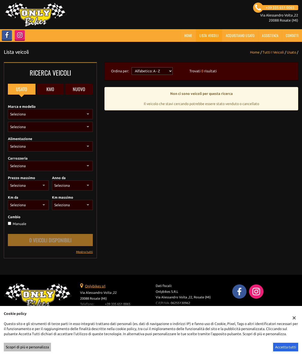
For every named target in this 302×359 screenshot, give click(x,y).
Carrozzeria (18, 158)
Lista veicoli (209, 35)
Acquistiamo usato (240, 35)
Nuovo (79, 89)
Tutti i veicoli (273, 52)
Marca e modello (22, 107)
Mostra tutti (84, 251)
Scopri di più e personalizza (27, 347)
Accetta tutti (285, 347)
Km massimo (62, 197)
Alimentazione (20, 139)
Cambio (14, 217)
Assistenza (270, 35)
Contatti (292, 35)
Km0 (50, 89)
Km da (13, 197)
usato (291, 52)
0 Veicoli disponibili (50, 240)
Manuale (19, 224)
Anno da (59, 178)
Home (188, 35)
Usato (21, 89)
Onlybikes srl (95, 286)
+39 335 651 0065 (117, 304)
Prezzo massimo (21, 178)
